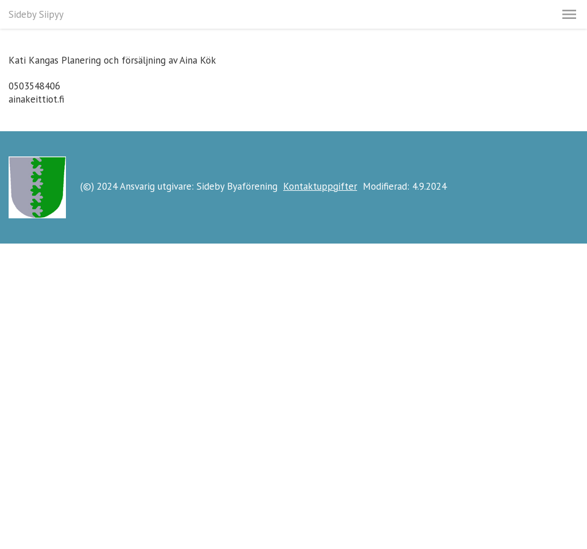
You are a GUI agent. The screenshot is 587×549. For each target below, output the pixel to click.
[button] (569, 14)
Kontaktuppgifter (320, 186)
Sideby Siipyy (36, 14)
